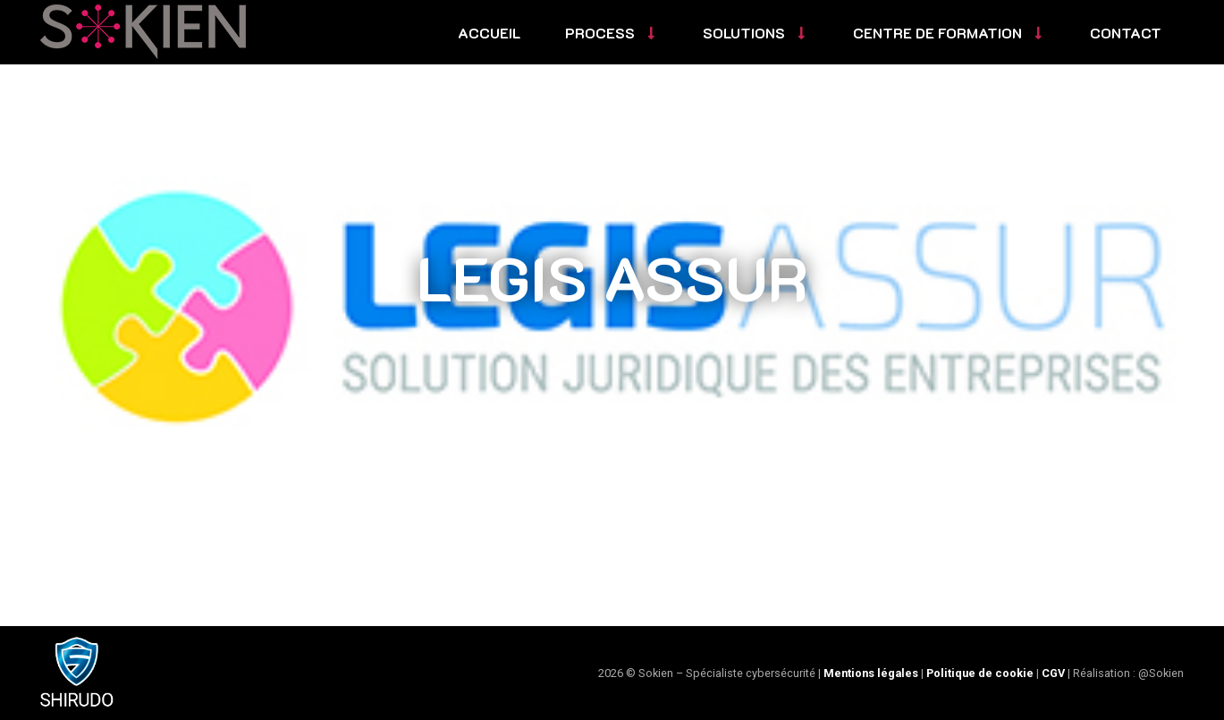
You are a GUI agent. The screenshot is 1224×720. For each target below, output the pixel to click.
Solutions (755, 32)
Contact (1125, 32)
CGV (1053, 673)
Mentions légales (870, 673)
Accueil (489, 32)
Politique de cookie (980, 673)
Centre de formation (949, 32)
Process (611, 32)
